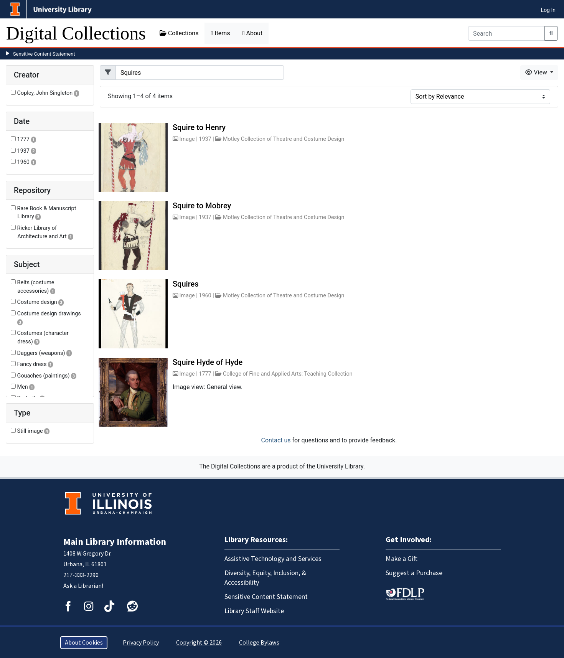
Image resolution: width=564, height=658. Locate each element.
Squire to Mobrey (202, 205)
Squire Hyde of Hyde (207, 362)
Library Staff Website (254, 611)
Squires (186, 284)
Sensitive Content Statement (44, 54)
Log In (548, 10)
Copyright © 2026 (199, 642)
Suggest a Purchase (414, 573)
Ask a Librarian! (83, 586)
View (537, 72)
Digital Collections (76, 33)
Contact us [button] (276, 440)
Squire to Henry (199, 127)
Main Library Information (114, 542)
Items (220, 33)
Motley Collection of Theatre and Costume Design (284, 139)
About (252, 33)
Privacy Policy (141, 642)
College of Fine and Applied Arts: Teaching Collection (288, 374)
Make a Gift (401, 559)
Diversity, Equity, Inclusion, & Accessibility (265, 577)
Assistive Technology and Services (273, 559)
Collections (179, 33)
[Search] (506, 33)
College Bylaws (259, 642)
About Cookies (84, 642)
